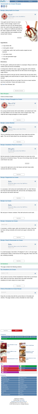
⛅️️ (27, 402)
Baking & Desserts (20, 336)
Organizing (4, 390)
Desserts (27, 336)
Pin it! (17, 330)
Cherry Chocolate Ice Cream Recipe (12, 345)
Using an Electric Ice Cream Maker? (31, 359)
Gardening (22, 366)
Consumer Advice (5, 381)
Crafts (3, 383)
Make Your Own (23, 388)
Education (22, 383)
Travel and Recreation (6, 394)
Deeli (3, 84)
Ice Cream (33, 336)
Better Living (4, 377)
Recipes (12, 336)
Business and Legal (5, 379)
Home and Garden (5, 388)
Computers (22, 379)
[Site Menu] (16, 1)
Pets (3, 392)
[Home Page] (4, 0)
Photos (21, 392)
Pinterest (4, 370)
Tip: (8, 269)
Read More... (6, 330)
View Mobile (22, 400)
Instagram (4, 372)
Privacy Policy (19, 401)
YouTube (22, 370)
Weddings (22, 394)
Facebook (22, 368)
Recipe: (10, 10)
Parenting (21, 390)
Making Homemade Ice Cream (12, 358)
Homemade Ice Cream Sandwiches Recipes (30, 352)
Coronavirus (22, 381)
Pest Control (5, 368)
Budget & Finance (23, 377)
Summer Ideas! (5, 366)
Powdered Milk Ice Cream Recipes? (11, 352)
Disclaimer (13, 401)
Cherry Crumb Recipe (30, 345)
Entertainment (4, 385)
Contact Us (24, 401)
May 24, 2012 (4, 338)
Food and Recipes (5, 336)
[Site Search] (30, 1)
